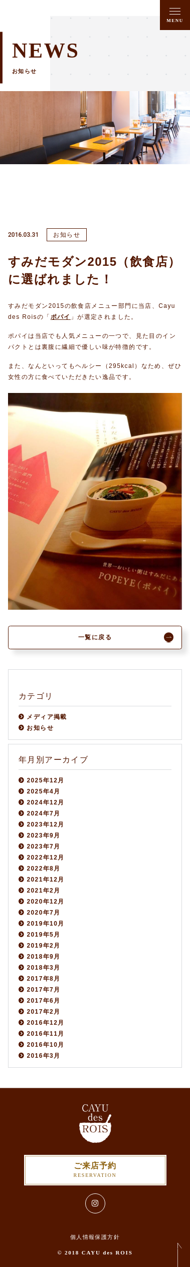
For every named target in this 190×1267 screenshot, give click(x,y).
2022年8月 (43, 868)
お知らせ (40, 727)
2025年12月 (45, 780)
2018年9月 (43, 956)
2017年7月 (43, 989)
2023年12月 (45, 824)
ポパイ (61, 316)
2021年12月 (45, 879)
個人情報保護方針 (95, 1237)
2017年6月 (43, 1000)
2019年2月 (43, 945)
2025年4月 (43, 791)
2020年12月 (45, 901)
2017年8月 (43, 978)
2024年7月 (43, 813)
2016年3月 (43, 1055)
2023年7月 (43, 846)
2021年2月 (43, 890)
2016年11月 (45, 1033)
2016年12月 (45, 1022)
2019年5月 (43, 934)
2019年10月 (45, 923)
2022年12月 (45, 857)
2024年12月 (45, 802)
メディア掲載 (47, 716)
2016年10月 (45, 1044)
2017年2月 (43, 1011)
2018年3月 (43, 967)
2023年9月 (43, 835)
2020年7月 (43, 912)
